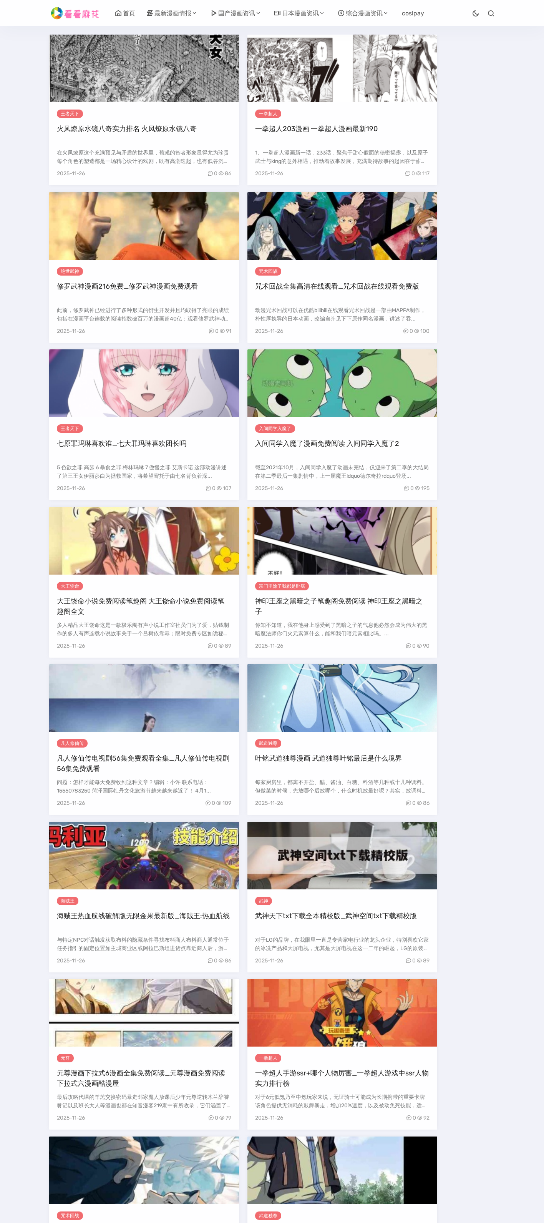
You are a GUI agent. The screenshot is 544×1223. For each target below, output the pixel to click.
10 (141, 1156)
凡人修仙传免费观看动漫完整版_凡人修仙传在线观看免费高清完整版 (215, 930)
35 (273, 1170)
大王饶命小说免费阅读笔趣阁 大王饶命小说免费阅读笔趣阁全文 (328, 297)
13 (187, 1156)
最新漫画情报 (169, 13)
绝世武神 (296, 113)
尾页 (318, 1170)
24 (363, 1156)
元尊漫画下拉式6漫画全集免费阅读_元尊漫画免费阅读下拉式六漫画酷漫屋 (101, 614)
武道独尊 (183, 430)
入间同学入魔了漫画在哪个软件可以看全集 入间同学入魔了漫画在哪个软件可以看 (102, 930)
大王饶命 (296, 272)
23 (346, 1156)
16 (235, 1156)
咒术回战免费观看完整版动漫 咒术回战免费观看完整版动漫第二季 (328, 614)
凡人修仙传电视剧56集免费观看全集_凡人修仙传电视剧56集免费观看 (101, 455)
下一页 (295, 1170)
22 (330, 1156)
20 (298, 1156)
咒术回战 (410, 113)
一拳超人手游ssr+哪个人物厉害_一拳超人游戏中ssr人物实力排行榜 (215, 614)
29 (446, 1156)
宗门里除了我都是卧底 (424, 272)
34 (256, 1170)
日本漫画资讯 (296, 13)
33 (240, 1170)
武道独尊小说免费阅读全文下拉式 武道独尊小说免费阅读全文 (442, 1089)
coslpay (413, 13)
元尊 (65, 589)
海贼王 (294, 430)
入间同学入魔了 (190, 272)
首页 (125, 13)
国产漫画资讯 (233, 13)
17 (250, 1156)
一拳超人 (183, 113)
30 (462, 1156)
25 (379, 1156)
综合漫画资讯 (360, 13)
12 (171, 1156)
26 (396, 1156)
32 (223, 1170)
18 (266, 1156)
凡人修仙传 (72, 430)
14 (203, 1156)
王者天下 (70, 113)
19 (282, 1156)
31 (478, 1156)
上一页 (92, 1156)
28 (429, 1156)
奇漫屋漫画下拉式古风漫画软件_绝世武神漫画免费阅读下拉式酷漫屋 (328, 930)
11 (156, 1156)
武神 (405, 430)
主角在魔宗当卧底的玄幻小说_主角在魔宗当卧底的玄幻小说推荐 (215, 1089)
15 (219, 1156)
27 (412, 1156)
